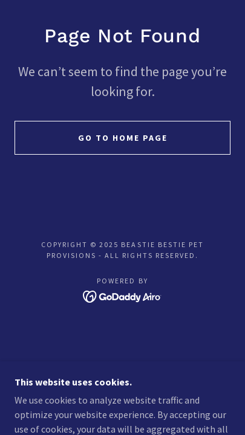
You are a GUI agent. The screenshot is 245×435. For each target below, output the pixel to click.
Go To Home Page (123, 137)
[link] (122, 295)
